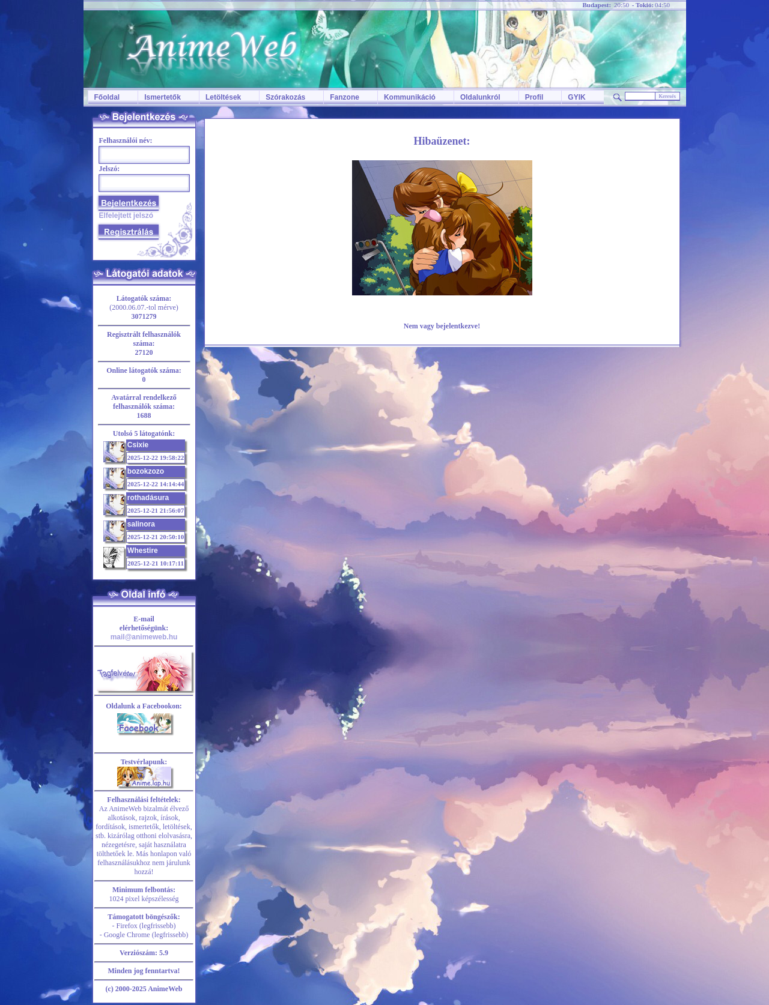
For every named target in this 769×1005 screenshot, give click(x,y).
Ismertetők (162, 97)
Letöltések (223, 97)
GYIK (576, 97)
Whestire (142, 550)
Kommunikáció (410, 97)
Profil (534, 97)
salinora (141, 524)
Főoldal (107, 97)
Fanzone (344, 97)
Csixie (137, 445)
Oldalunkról (480, 97)
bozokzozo (145, 471)
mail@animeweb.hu (144, 637)
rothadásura (148, 497)
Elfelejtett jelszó (126, 215)
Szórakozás (285, 97)
